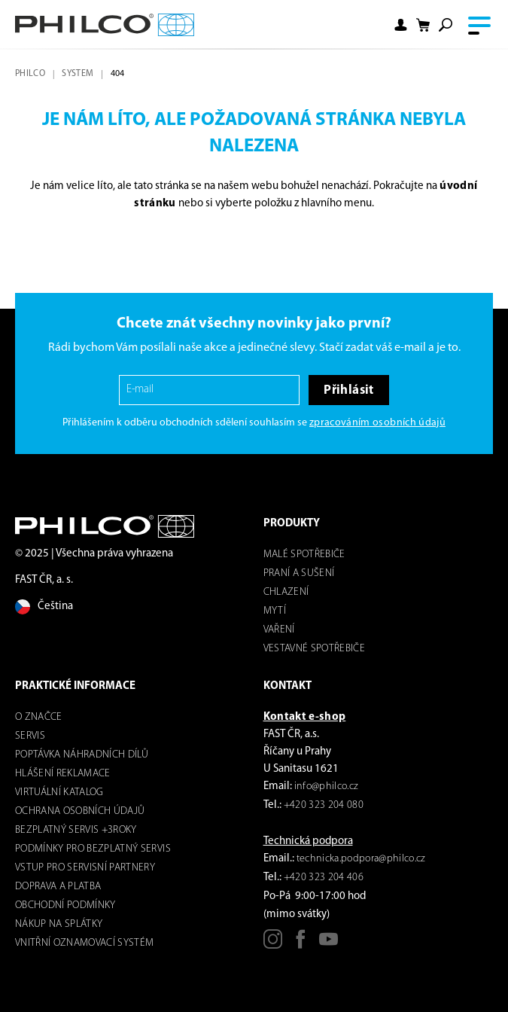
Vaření (279, 630)
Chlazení (286, 592)
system (77, 73)
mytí (274, 611)
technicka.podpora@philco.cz (361, 858)
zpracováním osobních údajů (377, 422)
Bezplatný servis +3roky (76, 830)
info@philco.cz (326, 786)
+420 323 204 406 (324, 877)
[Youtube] (328, 944)
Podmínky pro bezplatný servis (93, 849)
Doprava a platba (58, 886)
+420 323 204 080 (324, 805)
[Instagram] (272, 944)
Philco (30, 73)
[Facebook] (300, 944)
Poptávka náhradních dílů (81, 755)
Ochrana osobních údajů (79, 811)
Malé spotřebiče (304, 554)
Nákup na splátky (58, 924)
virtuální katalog (59, 792)
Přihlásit (348, 390)
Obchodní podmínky (65, 905)
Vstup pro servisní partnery (85, 867)
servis (30, 736)
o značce (38, 717)
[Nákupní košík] (423, 25)
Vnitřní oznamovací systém (84, 943)
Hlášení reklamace (63, 773)
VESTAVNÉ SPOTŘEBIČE (314, 648)
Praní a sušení (299, 573)
